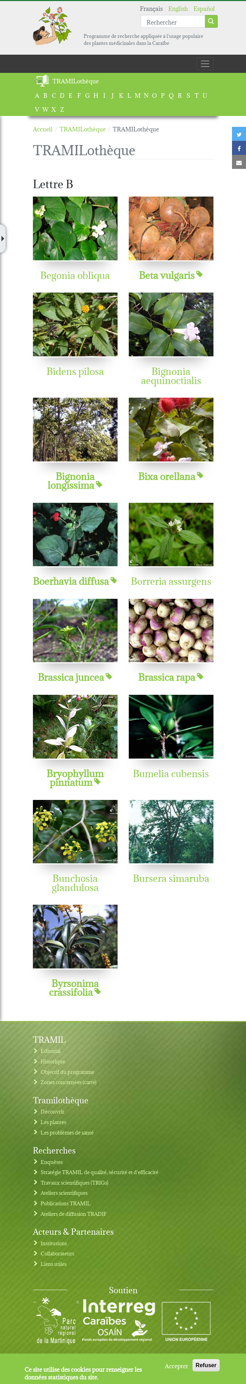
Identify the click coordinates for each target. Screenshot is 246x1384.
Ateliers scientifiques (64, 1192)
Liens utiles (53, 1264)
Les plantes (53, 1122)
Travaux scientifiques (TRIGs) (74, 1182)
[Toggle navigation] (205, 63)
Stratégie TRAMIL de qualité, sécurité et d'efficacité (100, 1172)
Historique (53, 1061)
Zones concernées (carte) (69, 1082)
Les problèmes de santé (67, 1132)
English (178, 8)
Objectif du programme (67, 1072)
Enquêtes (52, 1162)
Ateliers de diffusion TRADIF (74, 1214)
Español (204, 8)
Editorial (51, 1051)
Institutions (54, 1243)
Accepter (176, 1368)
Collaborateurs (57, 1253)
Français (151, 8)
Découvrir (52, 1111)
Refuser (206, 1368)
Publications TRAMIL (66, 1203)
